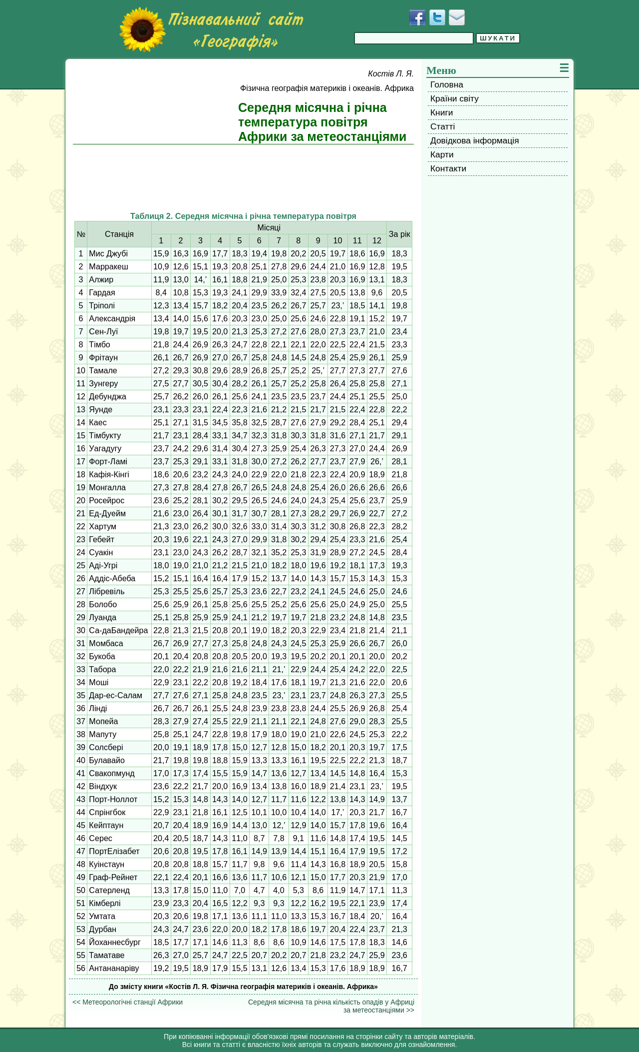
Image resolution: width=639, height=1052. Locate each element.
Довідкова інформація (474, 140)
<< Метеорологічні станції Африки (127, 1002)
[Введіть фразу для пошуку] (414, 38)
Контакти (448, 168)
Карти (442, 154)
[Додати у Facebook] (417, 17)
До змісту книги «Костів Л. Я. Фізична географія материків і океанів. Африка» (243, 987)
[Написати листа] (457, 17)
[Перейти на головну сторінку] (211, 29)
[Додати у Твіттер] (437, 17)
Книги (441, 112)
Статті (442, 126)
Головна (446, 84)
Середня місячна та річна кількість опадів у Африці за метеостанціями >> (331, 1006)
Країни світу (454, 98)
